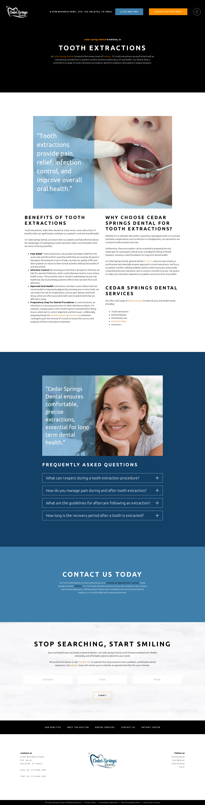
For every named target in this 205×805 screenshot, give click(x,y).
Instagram (178, 757)
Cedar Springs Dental (95, 39)
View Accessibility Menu (130, 802)
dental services (135, 300)
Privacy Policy (90, 802)
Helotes (107, 56)
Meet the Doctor (78, 727)
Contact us (128, 727)
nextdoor (178, 764)
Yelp (182, 767)
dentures (73, 315)
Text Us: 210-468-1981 (33, 776)
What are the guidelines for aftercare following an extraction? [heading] (98, 503)
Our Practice (53, 727)
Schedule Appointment (168, 12)
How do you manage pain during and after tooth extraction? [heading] (96, 490)
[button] (157, 478)
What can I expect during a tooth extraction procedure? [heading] (92, 478)
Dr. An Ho (148, 261)
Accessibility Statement (108, 802)
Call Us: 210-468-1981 (33, 770)
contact (135, 583)
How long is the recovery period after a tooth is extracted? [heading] (95, 515)
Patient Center (151, 727)
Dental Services (105, 727)
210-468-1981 (129, 12)
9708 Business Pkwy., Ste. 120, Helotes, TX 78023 (81, 12)
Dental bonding (118, 321)
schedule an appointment (118, 583)
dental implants (58, 315)
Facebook (178, 760)
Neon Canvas (154, 802)
